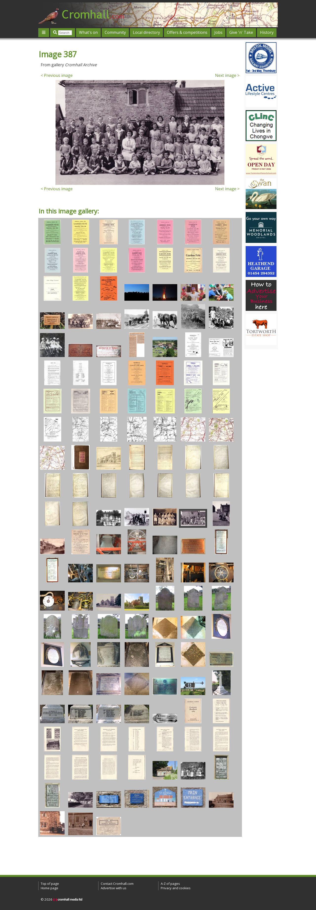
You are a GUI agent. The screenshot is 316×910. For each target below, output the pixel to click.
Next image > (227, 75)
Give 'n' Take (241, 32)
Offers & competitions (187, 32)
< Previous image (57, 75)
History (267, 32)
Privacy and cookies (176, 888)
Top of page (50, 883)
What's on (88, 32)
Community (115, 32)
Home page (49, 888)
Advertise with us (113, 888)
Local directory (146, 32)
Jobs (218, 32)
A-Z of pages (170, 883)
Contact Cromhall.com (117, 883)
